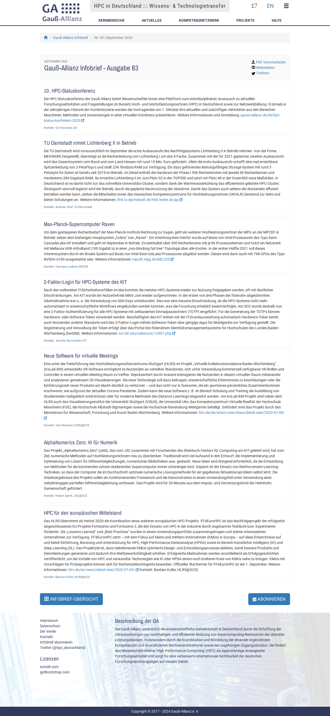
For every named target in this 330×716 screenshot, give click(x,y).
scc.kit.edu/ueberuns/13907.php (147, 333)
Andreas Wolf (64, 207)
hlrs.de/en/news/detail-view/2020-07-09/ (103, 570)
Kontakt (46, 637)
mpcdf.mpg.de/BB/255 (153, 259)
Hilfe (277, 20)
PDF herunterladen (271, 62)
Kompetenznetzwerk (199, 20)
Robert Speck (64, 495)
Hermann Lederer (66, 266)
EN (270, 6)
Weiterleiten (265, 68)
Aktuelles (152, 20)
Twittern (262, 73)
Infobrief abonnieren (56, 642)
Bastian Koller (64, 577)
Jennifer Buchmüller (68, 340)
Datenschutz (50, 626)
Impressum (49, 620)
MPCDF (83, 266)
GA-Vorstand (63, 128)
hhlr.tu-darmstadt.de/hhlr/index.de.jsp (150, 200)
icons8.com (49, 667)
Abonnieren (269, 599)
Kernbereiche (111, 20)
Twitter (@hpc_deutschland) (62, 648)
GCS (86, 425)
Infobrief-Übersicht (71, 599)
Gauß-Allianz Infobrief (70, 38)
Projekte (245, 20)
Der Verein (48, 631)
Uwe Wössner (64, 425)
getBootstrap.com (54, 672)
